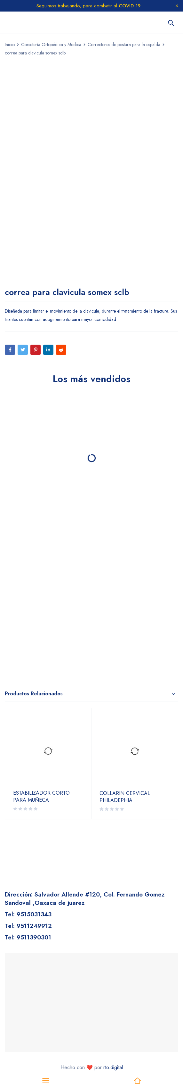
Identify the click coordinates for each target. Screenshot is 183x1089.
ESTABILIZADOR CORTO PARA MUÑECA (41, 797)
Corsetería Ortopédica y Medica (51, 44)
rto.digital (113, 1067)
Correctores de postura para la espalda (124, 44)
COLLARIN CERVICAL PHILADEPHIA (124, 797)
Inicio (10, 44)
